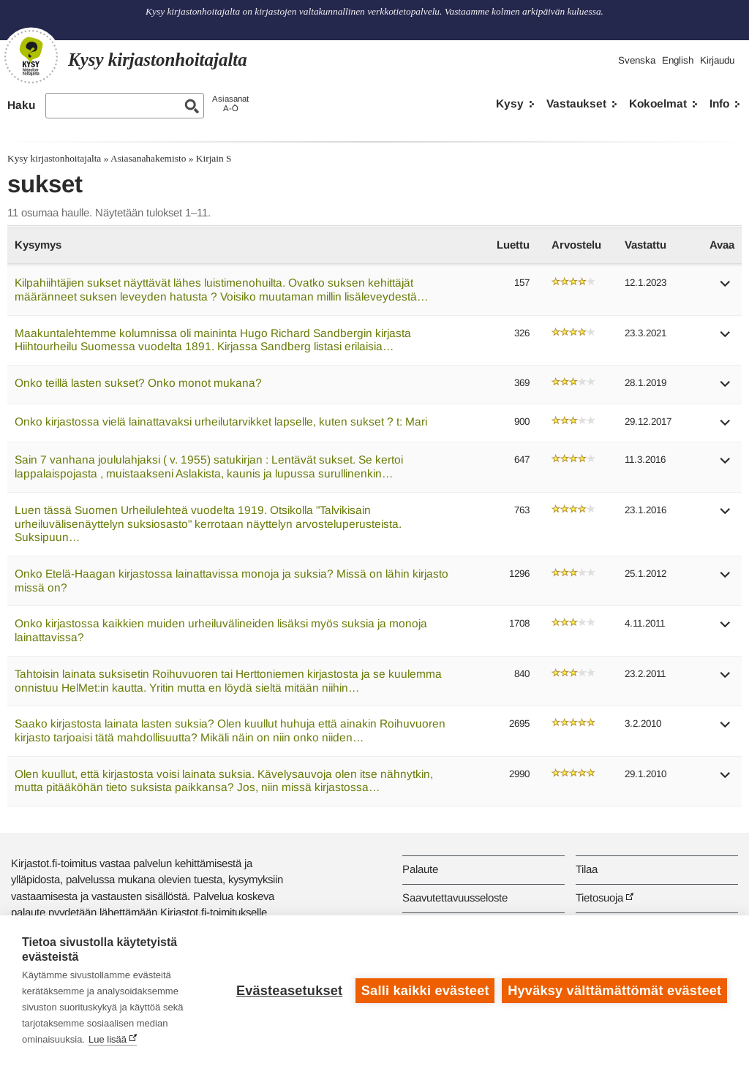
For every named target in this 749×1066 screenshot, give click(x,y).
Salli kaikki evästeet (425, 990)
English (677, 60)
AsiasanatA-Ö (230, 103)
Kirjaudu (717, 60)
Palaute (420, 869)
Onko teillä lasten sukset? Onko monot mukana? (138, 383)
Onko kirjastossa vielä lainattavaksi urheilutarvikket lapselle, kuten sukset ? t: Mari (221, 421)
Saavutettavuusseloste (455, 897)
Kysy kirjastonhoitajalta (54, 158)
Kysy (510, 103)
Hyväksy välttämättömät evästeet (614, 990)
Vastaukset (576, 103)
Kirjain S (214, 158)
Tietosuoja (599, 897)
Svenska (636, 60)
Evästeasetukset (289, 990)
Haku (21, 105)
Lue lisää (108, 1039)
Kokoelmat (658, 103)
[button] (725, 288)
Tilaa (587, 869)
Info (719, 103)
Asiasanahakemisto (148, 158)
